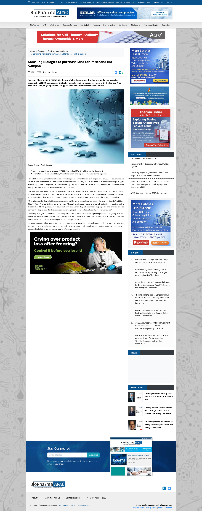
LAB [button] (44, 25)
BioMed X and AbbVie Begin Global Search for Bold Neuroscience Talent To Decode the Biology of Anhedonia (153, 285)
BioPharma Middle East (105, 2)
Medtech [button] (96, 25)
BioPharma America (69, 2)
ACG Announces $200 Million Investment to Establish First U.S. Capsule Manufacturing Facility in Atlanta (152, 326)
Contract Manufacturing (58, 51)
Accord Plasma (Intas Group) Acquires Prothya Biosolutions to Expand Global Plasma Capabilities (151, 313)
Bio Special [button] (122, 25)
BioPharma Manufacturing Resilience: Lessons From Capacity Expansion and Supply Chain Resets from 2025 (150, 186)
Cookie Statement (165, 508)
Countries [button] (166, 25)
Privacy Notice (151, 508)
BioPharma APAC (138, 2)
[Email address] (67, 454)
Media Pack (158, 2)
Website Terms (138, 508)
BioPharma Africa (123, 2)
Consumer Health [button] (150, 25)
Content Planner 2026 (96, 498)
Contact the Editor (72, 498)
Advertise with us (52, 498)
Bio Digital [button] (84, 25)
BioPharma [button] (34, 25)
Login (167, 2)
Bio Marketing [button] (109, 25)
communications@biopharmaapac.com (74, 505)
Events (149, 2)
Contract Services (37, 51)
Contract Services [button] (70, 25)
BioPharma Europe (86, 2)
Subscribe (93, 455)
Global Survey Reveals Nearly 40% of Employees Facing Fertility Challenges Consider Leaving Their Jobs (151, 272)
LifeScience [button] (54, 25)
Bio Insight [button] (135, 25)
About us (34, 498)
